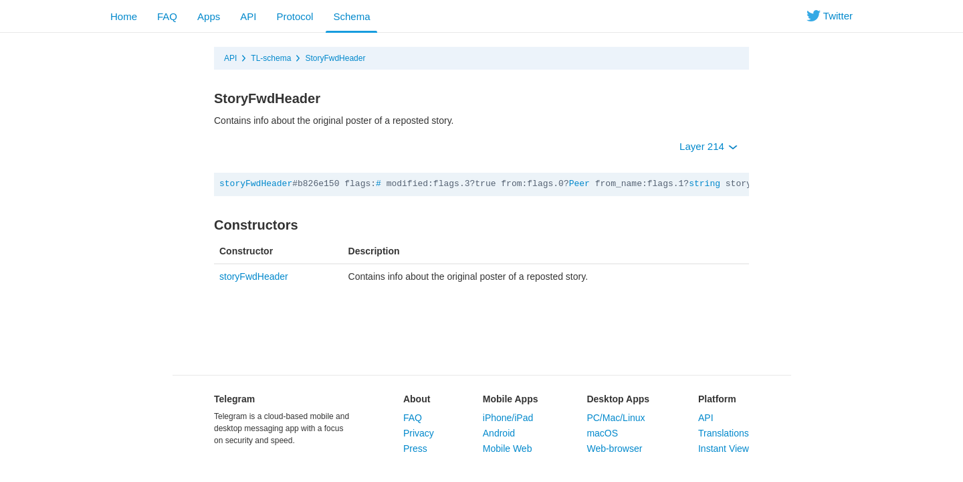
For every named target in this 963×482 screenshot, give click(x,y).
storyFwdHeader (255, 184)
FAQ (167, 16)
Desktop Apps (617, 399)
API (248, 16)
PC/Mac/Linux (615, 417)
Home (123, 16)
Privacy (418, 433)
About (416, 399)
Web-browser (614, 448)
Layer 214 (708, 146)
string (704, 184)
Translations (723, 433)
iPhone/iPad (508, 417)
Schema (351, 16)
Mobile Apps (510, 399)
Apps (208, 16)
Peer (579, 184)
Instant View (723, 448)
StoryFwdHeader (335, 58)
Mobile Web (507, 448)
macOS (602, 433)
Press (415, 448)
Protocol (294, 16)
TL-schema (271, 58)
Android (499, 433)
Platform (717, 399)
